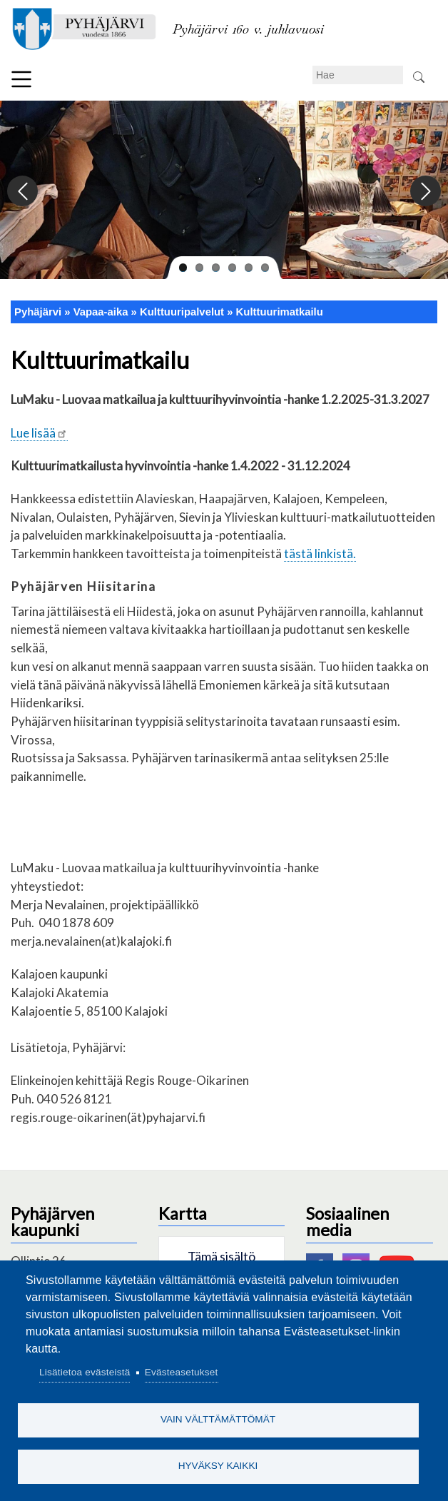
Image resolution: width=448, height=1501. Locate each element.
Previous (23, 192)
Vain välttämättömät (218, 1419)
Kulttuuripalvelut (182, 312)
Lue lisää (39, 432)
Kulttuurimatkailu (279, 312)
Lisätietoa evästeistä (84, 1372)
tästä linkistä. (320, 553)
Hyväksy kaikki (218, 1465)
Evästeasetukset (181, 1372)
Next (425, 192)
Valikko (21, 79)
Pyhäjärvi (37, 312)
